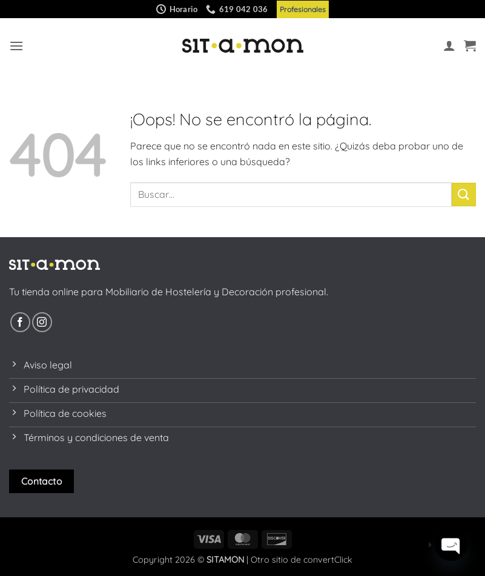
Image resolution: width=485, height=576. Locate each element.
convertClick (327, 559)
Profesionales (303, 9)
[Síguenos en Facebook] (20, 322)
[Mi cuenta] (449, 45)
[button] (16, 46)
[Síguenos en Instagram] (42, 322)
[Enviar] (464, 194)
